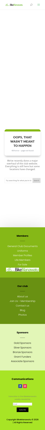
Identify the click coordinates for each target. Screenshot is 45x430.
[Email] (22, 404)
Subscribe (22, 410)
